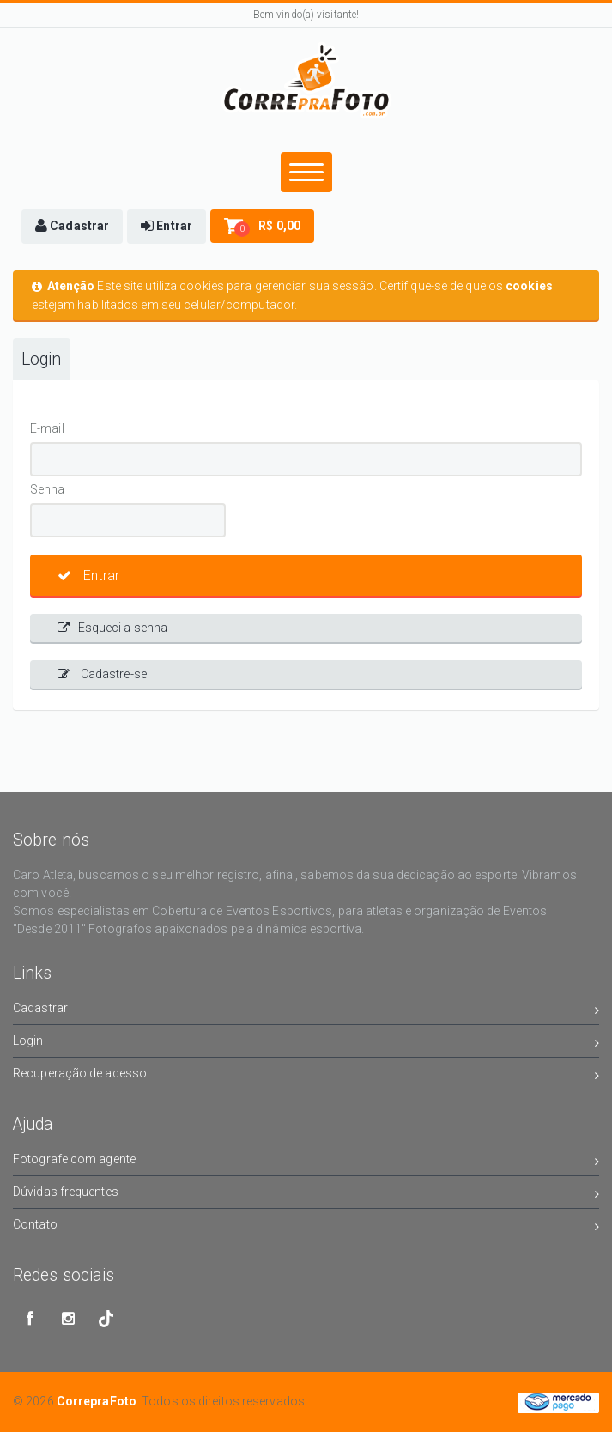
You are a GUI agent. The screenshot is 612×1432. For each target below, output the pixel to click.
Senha (47, 489)
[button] (72, 226)
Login (41, 359)
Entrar (88, 576)
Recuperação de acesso (306, 1076)
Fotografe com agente (306, 1162)
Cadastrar (306, 1011)
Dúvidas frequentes (306, 1194)
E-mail (47, 428)
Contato (306, 1227)
